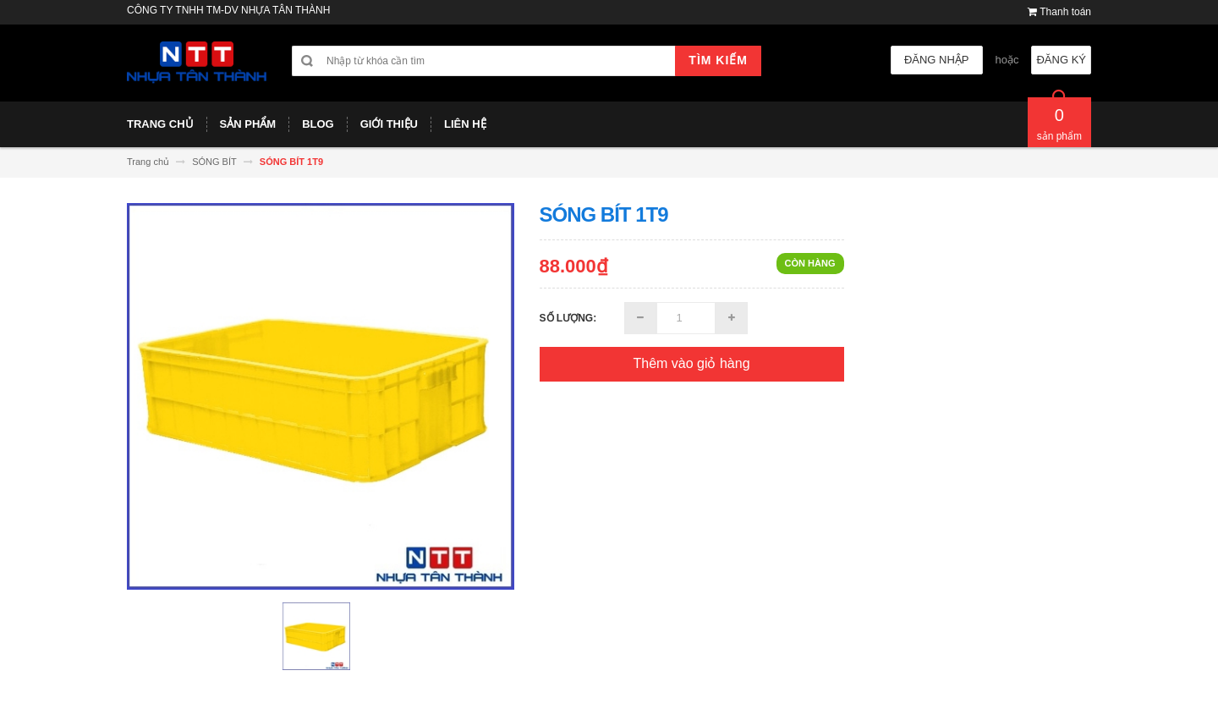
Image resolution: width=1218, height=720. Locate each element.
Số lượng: (568, 318)
